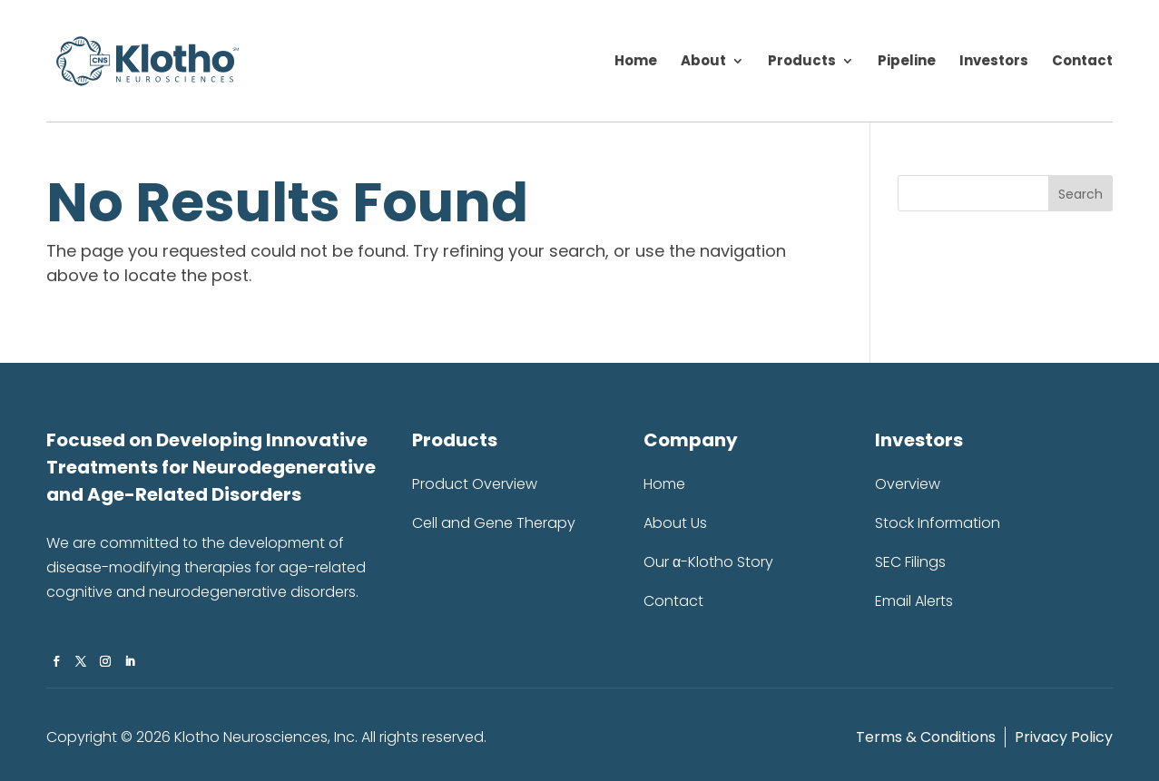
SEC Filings (910, 562)
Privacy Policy (1064, 737)
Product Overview (474, 484)
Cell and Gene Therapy (493, 523)
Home (635, 62)
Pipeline (907, 62)
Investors (993, 62)
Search (1080, 194)
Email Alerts (914, 601)
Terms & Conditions (926, 737)
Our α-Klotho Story (708, 562)
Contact (1082, 62)
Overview (907, 484)
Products (802, 62)
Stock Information (937, 523)
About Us (675, 523)
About (703, 62)
